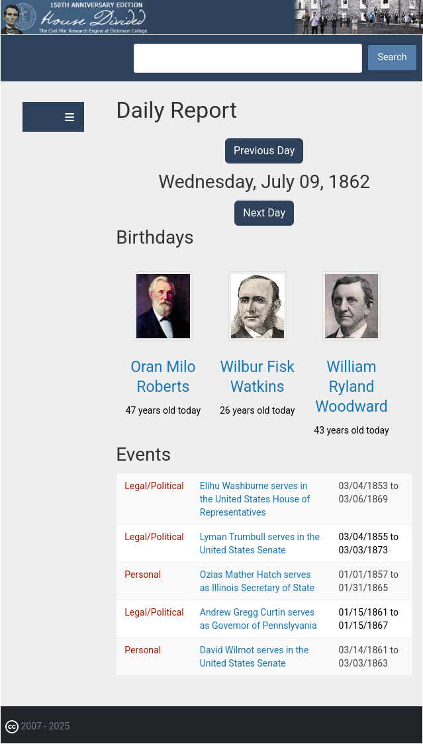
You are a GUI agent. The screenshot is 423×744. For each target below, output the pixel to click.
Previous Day (264, 150)
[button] (163, 337)
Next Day (264, 213)
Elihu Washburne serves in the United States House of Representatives (255, 499)
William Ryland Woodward (351, 387)
